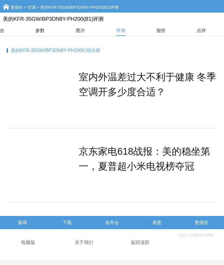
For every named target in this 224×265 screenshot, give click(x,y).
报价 (181, 30)
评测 (141, 30)
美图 (157, 222)
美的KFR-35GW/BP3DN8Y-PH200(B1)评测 (79, 7)
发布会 (112, 222)
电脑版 (28, 242)
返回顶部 (140, 242)
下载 (67, 222)
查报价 (16, 7)
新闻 (22, 222)
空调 (31, 7)
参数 (60, 30)
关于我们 (84, 242)
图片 (101, 30)
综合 (20, 30)
